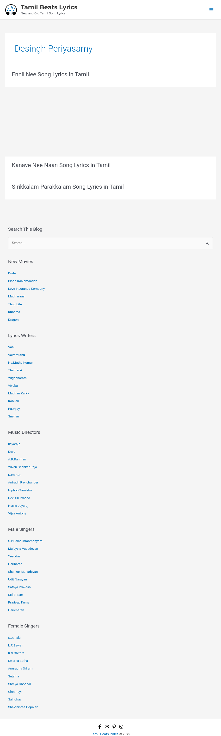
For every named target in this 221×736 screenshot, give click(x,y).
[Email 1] (107, 711)
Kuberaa (14, 309)
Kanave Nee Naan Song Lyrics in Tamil (60, 164)
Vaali (11, 343)
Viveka (13, 380)
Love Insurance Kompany (26, 287)
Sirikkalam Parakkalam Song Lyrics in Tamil (66, 185)
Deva (11, 444)
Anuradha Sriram (20, 654)
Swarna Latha (18, 647)
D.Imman (14, 467)
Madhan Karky (18, 388)
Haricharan (16, 597)
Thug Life (15, 301)
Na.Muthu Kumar (20, 358)
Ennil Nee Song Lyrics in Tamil (49, 74)
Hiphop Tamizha (20, 481)
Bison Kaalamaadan (22, 279)
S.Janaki (14, 625)
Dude (12, 272)
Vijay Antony (17, 504)
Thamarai (15, 366)
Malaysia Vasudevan (23, 538)
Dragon (13, 316)
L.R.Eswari (16, 632)
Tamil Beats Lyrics (49, 7)
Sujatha (13, 662)
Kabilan (13, 395)
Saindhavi (15, 684)
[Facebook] (100, 711)
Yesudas (14, 546)
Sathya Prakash (19, 575)
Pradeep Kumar (19, 590)
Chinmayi (15, 676)
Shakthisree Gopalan (23, 691)
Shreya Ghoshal (19, 669)
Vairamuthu (16, 351)
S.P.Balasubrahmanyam (25, 531)
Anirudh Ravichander (23, 474)
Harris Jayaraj (18, 496)
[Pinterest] (114, 711)
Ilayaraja (14, 437)
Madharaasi (16, 294)
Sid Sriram (15, 583)
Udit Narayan (17, 568)
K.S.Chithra (16, 639)
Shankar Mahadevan (23, 560)
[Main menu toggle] (211, 9)
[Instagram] (121, 711)
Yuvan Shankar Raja (22, 459)
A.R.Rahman (17, 452)
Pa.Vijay (14, 402)
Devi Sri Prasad (19, 489)
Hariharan (15, 553)
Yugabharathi (17, 373)
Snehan (13, 410)
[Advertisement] (110, 120)
